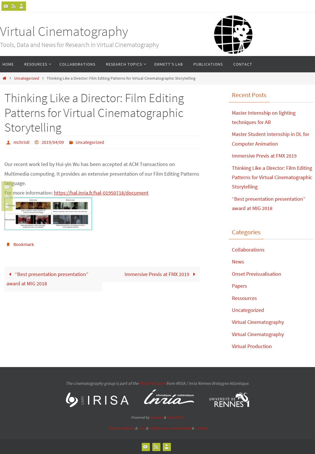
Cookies (201, 428)
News (238, 261)
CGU (141, 428)
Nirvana (156, 417)
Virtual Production (252, 346)
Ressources (244, 298)
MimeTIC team (152, 383)
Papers (239, 285)
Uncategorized (26, 78)
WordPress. (175, 417)
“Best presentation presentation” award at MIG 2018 (47, 279)
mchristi (21, 142)
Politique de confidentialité (170, 428)
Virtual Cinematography (64, 31)
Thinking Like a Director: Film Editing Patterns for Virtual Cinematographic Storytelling (272, 177)
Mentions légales (121, 428)
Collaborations (248, 249)
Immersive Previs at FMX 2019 (161, 274)
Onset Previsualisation (256, 273)
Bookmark (23, 244)
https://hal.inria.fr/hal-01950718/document (101, 192)
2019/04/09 (53, 142)
